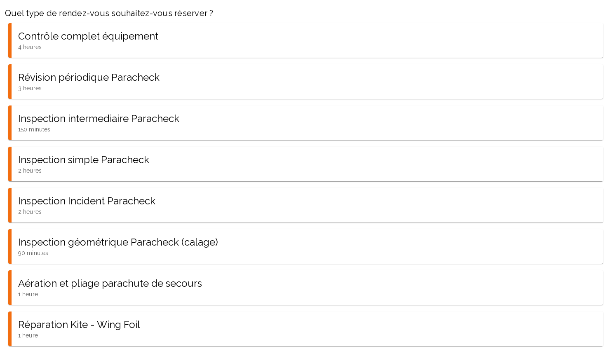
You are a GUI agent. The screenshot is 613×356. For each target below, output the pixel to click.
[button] (305, 40)
